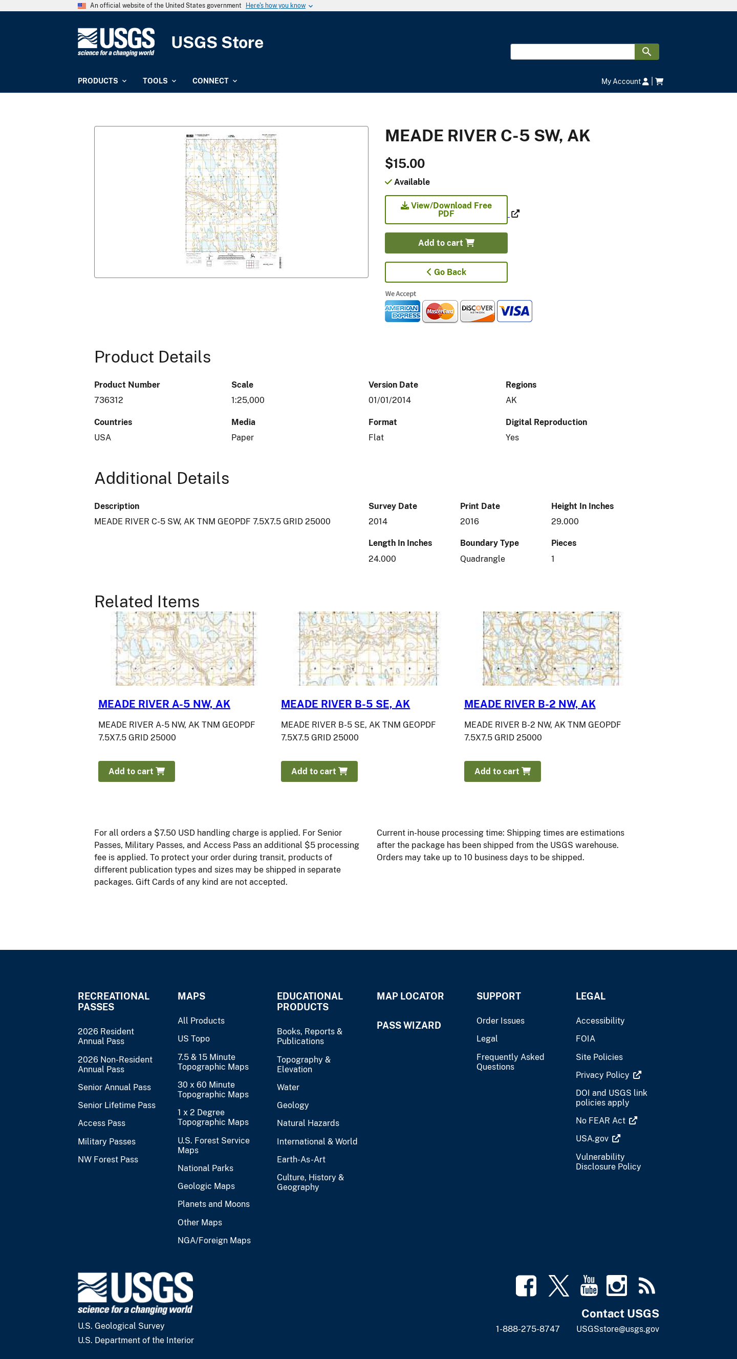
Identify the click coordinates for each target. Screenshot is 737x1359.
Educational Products (310, 1001)
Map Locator (410, 996)
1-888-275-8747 (528, 1329)
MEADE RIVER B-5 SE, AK (345, 704)
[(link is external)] (447, 214)
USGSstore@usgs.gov (617, 1329)
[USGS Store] (368, 42)
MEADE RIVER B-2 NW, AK (530, 704)
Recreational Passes (113, 1001)
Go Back (446, 272)
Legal (590, 996)
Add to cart (446, 243)
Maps (191, 996)
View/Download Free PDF (446, 210)
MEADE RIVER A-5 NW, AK (164, 704)
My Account (625, 81)
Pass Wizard (409, 1025)
